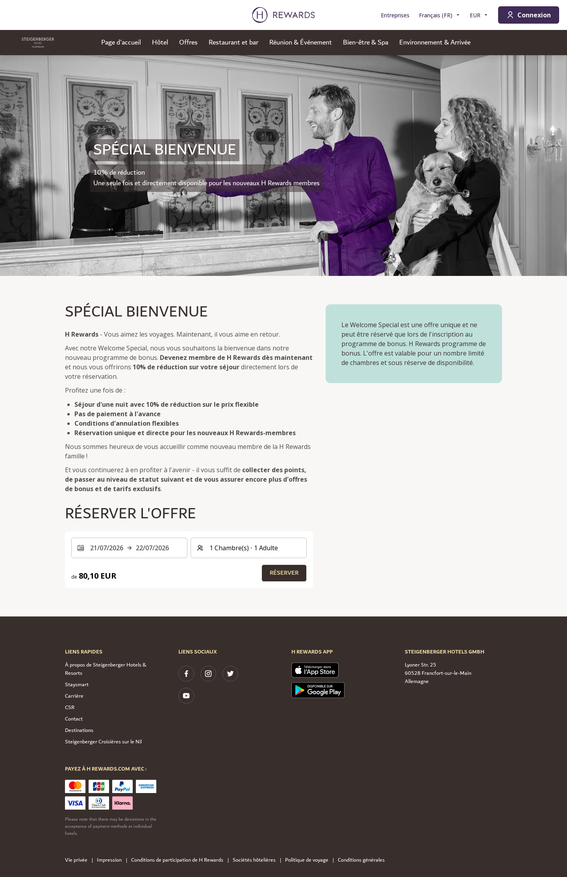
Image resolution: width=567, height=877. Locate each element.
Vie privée (78, 860)
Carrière (74, 696)
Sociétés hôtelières (256, 860)
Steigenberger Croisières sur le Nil (103, 742)
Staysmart (77, 684)
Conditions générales (363, 860)
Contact (74, 719)
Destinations (79, 730)
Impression (111, 860)
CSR (69, 707)
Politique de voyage (309, 860)
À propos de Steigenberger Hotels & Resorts (105, 669)
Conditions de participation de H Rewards (179, 860)
